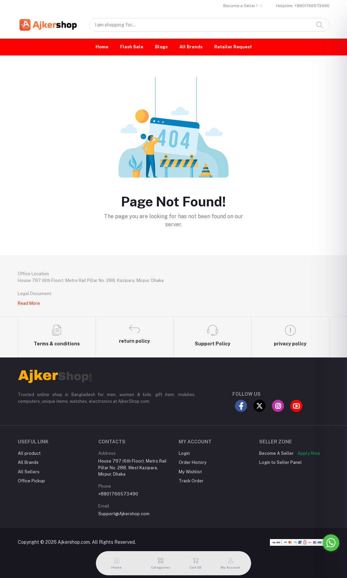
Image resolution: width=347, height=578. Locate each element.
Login (184, 453)
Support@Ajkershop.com (124, 513)
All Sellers (29, 471)
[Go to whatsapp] (331, 542)
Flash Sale (131, 46)
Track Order (191, 480)
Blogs (161, 46)
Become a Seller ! (240, 5)
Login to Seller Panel (280, 462)
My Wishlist (190, 471)
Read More (29, 303)
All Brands (191, 46)
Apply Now (308, 453)
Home (102, 46)
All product (29, 453)
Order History (193, 462)
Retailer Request (233, 46)
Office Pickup (31, 480)
